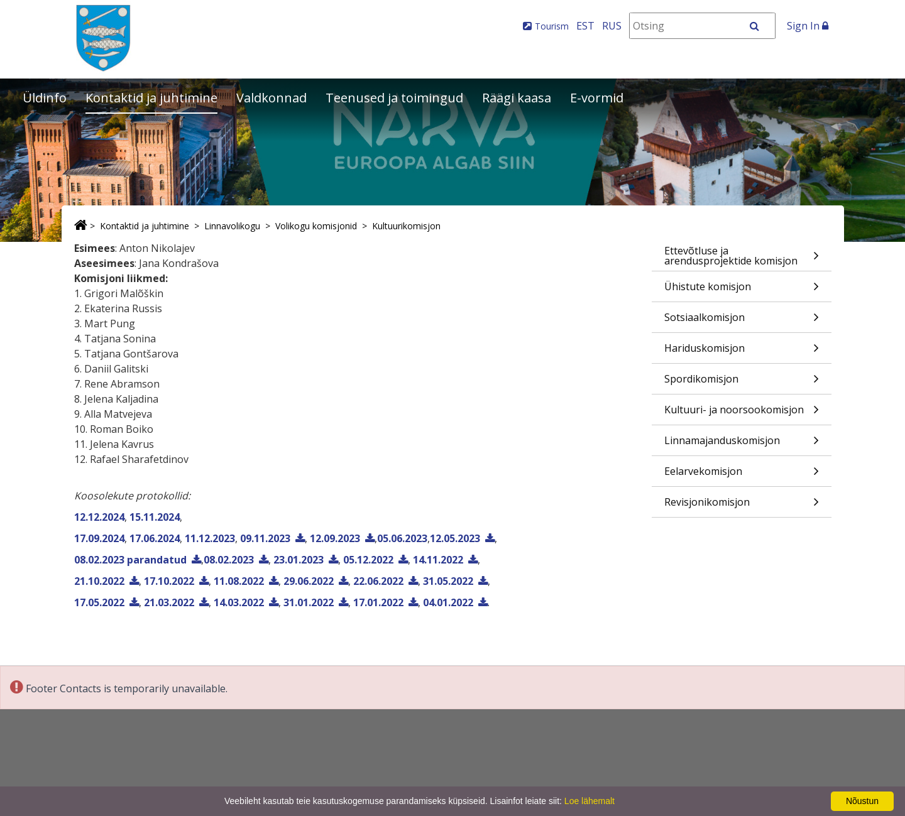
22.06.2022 (378, 581)
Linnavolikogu (232, 226)
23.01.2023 (298, 560)
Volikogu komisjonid (316, 226)
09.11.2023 (265, 538)
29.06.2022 (308, 581)
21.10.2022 (99, 581)
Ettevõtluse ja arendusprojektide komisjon (741, 257)
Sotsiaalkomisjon (741, 321)
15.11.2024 (154, 517)
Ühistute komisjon (741, 291)
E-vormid (596, 97)
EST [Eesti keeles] (585, 26)
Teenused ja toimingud (394, 97)
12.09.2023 (335, 538)
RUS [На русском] (612, 26)
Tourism (552, 26)
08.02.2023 (229, 560)
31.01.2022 (308, 602)
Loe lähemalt (589, 801)
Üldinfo (45, 97)
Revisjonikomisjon (741, 506)
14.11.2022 (438, 560)
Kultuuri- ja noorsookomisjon (741, 414)
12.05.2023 (455, 538)
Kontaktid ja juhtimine (151, 97)
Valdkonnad (271, 97)
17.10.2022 (169, 581)
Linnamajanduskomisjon (741, 444)
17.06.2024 (154, 538)
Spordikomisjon (741, 383)
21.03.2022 (169, 602)
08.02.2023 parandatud (130, 560)
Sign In (807, 26)
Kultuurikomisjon (406, 226)
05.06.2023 (402, 538)
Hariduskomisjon (741, 352)
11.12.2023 (210, 538)
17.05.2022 (99, 602)
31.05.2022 (448, 581)
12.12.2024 (99, 517)
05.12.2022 (368, 560)
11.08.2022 (239, 581)
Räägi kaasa (516, 97)
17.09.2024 (99, 538)
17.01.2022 (378, 602)
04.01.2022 (448, 602)
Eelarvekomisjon (741, 475)
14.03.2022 (239, 602)
